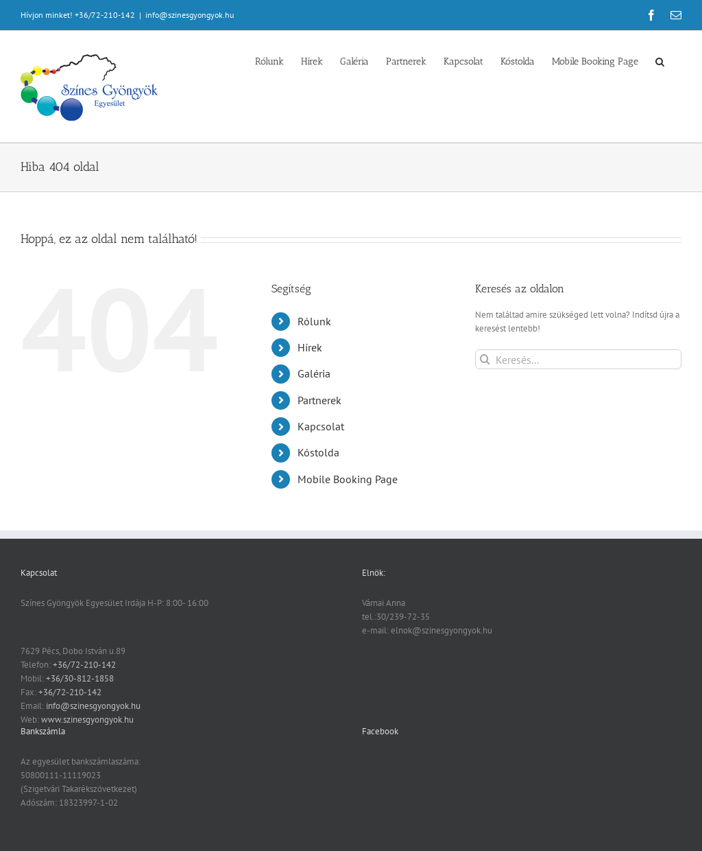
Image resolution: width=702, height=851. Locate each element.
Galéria (314, 373)
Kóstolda (318, 452)
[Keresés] (485, 359)
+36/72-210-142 (84, 665)
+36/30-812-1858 (80, 678)
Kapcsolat (321, 426)
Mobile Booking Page (348, 479)
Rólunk (314, 321)
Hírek (310, 347)
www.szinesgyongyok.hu (87, 719)
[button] (659, 60)
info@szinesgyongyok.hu (189, 15)
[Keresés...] (578, 359)
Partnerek (319, 400)
